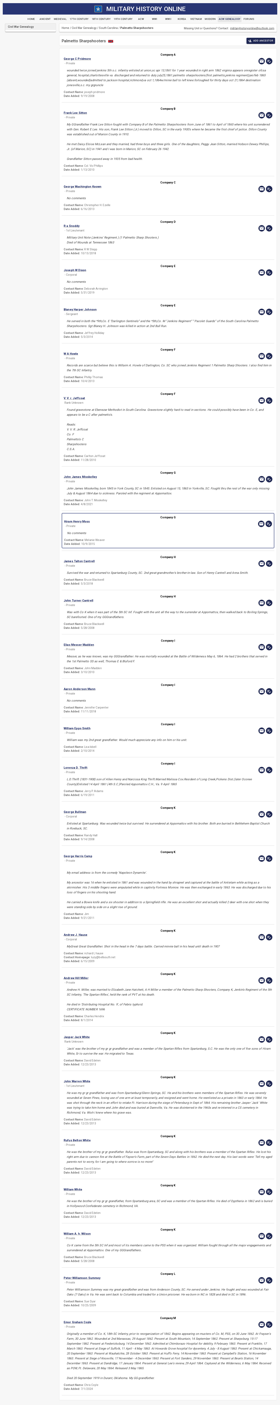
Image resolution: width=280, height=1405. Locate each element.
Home (65, 27)
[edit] (269, 61)
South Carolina (108, 27)
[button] (137, 59)
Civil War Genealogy (84, 27)
